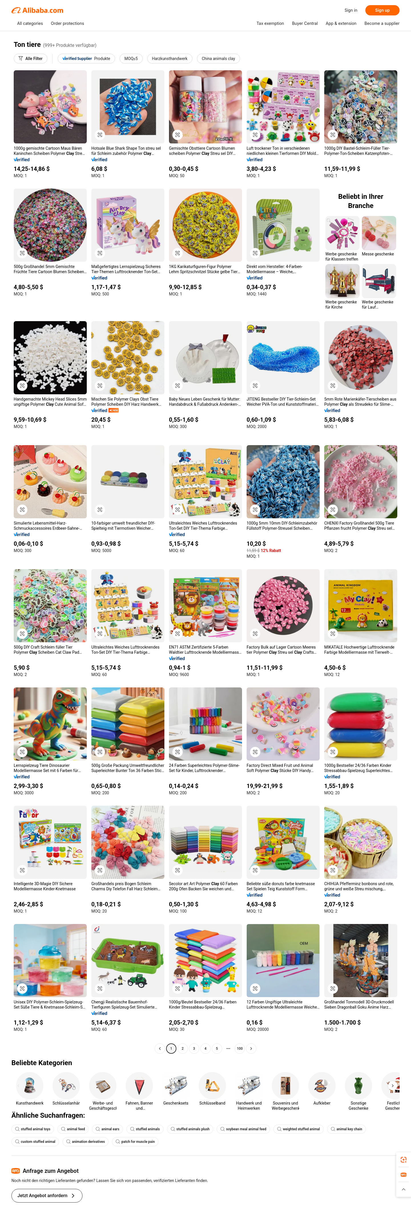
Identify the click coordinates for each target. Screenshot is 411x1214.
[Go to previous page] (160, 1048)
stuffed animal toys (32, 1129)
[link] (403, 1159)
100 (240, 1049)
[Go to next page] (251, 1048)
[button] (403, 1189)
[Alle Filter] (30, 58)
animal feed (73, 1129)
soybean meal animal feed (243, 1129)
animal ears (107, 1129)
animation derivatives (85, 1141)
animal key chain (346, 1129)
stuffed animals (145, 1129)
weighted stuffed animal (298, 1129)
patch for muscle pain (135, 1141)
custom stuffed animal (35, 1141)
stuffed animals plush (190, 1129)
